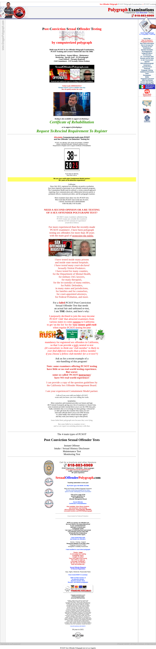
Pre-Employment (147, 51)
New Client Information (147, 43)
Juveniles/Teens (147, 67)
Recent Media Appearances (147, 95)
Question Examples (147, 50)
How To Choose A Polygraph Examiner (147, 40)
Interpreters (147, 65)
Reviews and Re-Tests (147, 58)
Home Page (147, 38)
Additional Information (147, 72)
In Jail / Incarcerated (147, 60)
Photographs (147, 75)
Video (147, 73)
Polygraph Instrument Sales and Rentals (147, 79)
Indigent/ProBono (147, 53)
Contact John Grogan (147, 82)
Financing (147, 68)
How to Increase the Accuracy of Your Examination (147, 46)
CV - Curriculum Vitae (147, 56)
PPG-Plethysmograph (147, 63)
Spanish (147, 61)
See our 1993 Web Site (147, 83)
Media (147, 77)
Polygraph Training (147, 70)
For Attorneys (147, 55)
